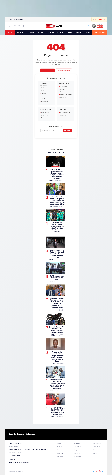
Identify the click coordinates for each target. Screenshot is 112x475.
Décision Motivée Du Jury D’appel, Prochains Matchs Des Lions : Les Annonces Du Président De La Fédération (57, 384)
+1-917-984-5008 (14, 455)
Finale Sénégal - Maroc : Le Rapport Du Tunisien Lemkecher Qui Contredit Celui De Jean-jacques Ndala (57, 200)
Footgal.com (60, 453)
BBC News (95, 450)
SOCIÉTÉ (40, 32)
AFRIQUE (78, 32)
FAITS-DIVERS (51, 32)
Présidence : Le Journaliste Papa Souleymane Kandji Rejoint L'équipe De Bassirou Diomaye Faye (57, 356)
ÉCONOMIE (31, 32)
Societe (51, 180)
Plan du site (63, 115)
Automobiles (63, 86)
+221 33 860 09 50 (41, 449)
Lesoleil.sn (59, 446)
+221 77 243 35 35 (15, 449)
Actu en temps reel (18, 19)
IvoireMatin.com (96, 446)
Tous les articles (45, 118)
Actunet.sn (59, 460)
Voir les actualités (64, 70)
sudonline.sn (77, 453)
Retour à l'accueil (47, 70)
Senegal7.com (77, 450)
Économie (43, 93)
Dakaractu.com (77, 460)
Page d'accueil (45, 112)
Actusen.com (60, 456)
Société (43, 90)
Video (52, 416)
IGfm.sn (58, 450)
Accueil (10, 19)
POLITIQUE (20, 32)
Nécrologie (63, 97)
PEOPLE (88, 32)
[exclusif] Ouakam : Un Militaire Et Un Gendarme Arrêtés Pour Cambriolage (56, 329)
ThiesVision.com (78, 446)
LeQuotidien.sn (77, 456)
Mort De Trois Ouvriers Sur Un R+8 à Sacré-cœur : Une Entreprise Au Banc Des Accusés (57, 410)
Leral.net (59, 443)
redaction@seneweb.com (21, 462)
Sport (42, 96)
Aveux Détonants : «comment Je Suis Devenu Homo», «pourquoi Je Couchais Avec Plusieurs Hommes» (56, 174)
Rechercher (67, 130)
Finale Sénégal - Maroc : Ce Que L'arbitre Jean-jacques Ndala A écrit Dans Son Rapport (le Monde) (57, 227)
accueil (10, 32)
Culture (43, 98)
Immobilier (62, 89)
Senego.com (77, 443)
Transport (53, 310)
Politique (43, 88)
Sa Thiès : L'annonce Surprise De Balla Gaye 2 (57, 278)
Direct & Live (44, 115)
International (44, 101)
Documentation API (65, 112)
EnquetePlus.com (97, 443)
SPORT (61, 32)
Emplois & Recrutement (66, 94)
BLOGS (70, 32)
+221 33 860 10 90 (28, 449)
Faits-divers (53, 335)
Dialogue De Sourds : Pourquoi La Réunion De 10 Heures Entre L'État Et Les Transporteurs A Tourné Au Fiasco (57, 302)
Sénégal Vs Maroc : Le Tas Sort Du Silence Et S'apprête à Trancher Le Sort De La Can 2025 (57, 253)
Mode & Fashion (64, 92)
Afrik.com (95, 453)
